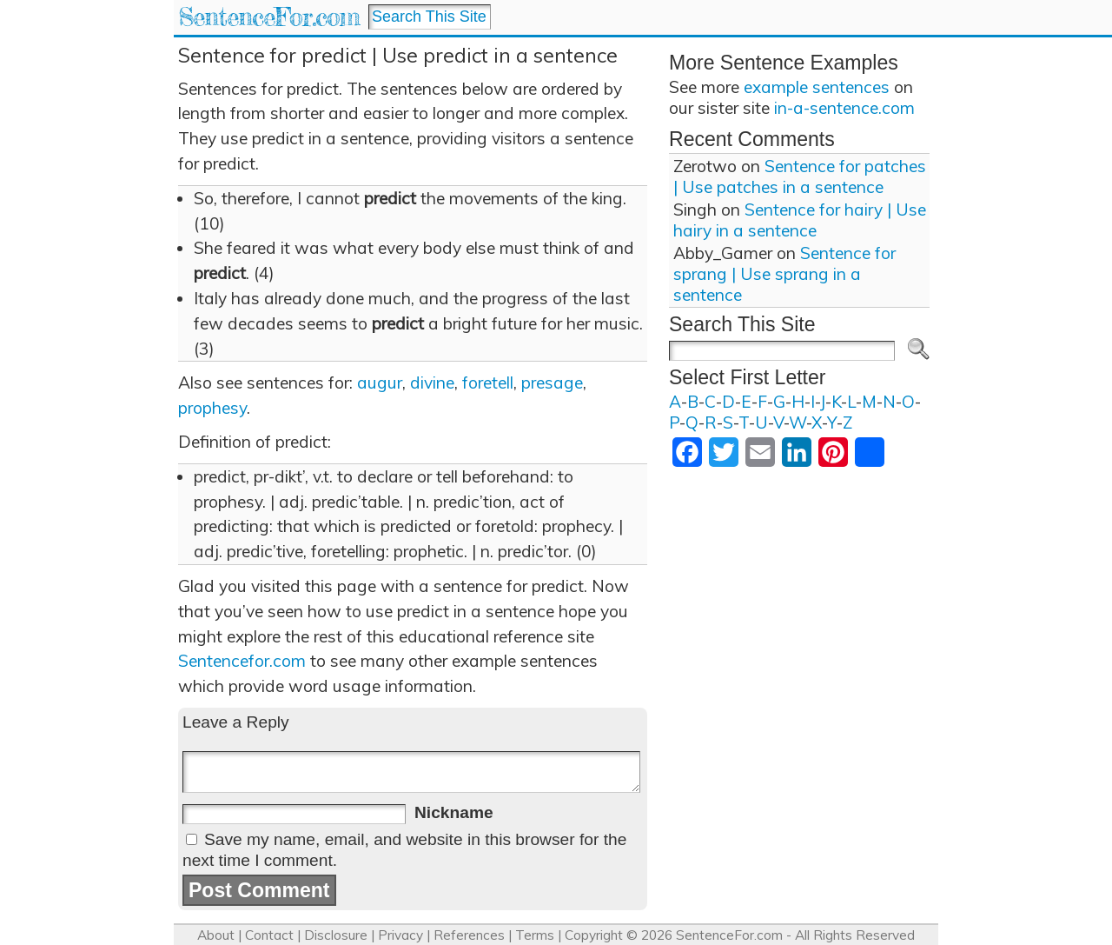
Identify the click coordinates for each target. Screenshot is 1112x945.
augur (379, 382)
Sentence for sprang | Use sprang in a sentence (784, 274)
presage (552, 382)
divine (432, 382)
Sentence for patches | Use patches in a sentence (799, 176)
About (216, 935)
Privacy (400, 935)
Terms (534, 935)
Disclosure (335, 935)
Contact (269, 935)
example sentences (817, 87)
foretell (487, 382)
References (469, 935)
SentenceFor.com (269, 17)
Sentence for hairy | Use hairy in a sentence (799, 220)
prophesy (212, 407)
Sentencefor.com (242, 660)
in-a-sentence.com (844, 107)
